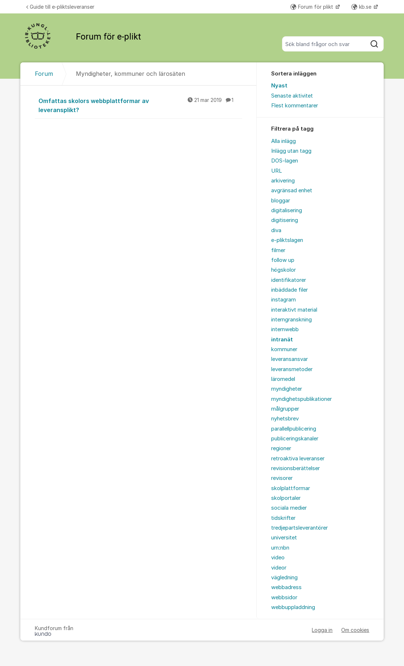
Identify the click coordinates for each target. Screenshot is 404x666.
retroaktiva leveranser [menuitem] (298, 458)
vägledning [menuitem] (284, 577)
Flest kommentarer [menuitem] (294, 105)
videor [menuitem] (278, 567)
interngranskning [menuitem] (291, 319)
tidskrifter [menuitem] (283, 518)
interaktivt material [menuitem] (294, 310)
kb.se (362, 7)
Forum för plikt (312, 7)
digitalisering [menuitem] (286, 210)
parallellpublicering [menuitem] (293, 429)
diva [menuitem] (276, 230)
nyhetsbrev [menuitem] (285, 418)
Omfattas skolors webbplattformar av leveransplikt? (140, 105)
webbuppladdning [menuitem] (293, 607)
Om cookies (355, 630)
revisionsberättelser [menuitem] (295, 468)
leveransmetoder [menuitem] (292, 369)
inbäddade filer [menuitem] (289, 290)
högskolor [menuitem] (283, 270)
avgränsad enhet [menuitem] (291, 190)
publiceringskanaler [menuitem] (294, 438)
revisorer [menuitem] (282, 478)
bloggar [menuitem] (280, 200)
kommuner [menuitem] (284, 349)
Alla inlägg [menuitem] (283, 141)
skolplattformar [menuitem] (290, 488)
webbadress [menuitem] (286, 587)
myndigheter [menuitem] (286, 389)
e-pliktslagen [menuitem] (287, 240)
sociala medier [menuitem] (289, 508)
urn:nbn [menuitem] (280, 547)
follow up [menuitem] (282, 260)
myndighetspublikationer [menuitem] (301, 399)
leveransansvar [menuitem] (289, 359)
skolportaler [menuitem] (286, 498)
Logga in (322, 630)
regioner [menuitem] (281, 448)
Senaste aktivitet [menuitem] (292, 95)
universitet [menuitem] (284, 537)
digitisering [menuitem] (284, 220)
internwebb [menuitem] (285, 329)
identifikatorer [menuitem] (288, 280)
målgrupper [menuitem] (285, 409)
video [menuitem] (278, 557)
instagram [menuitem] (283, 299)
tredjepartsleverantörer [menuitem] (299, 528)
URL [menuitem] (276, 171)
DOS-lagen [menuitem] (284, 160)
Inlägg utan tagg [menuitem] (291, 151)
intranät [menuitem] (282, 339)
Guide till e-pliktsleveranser (60, 7)
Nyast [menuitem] (279, 85)
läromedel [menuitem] (283, 379)
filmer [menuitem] (278, 250)
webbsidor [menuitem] (284, 597)
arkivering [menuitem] (283, 180)
